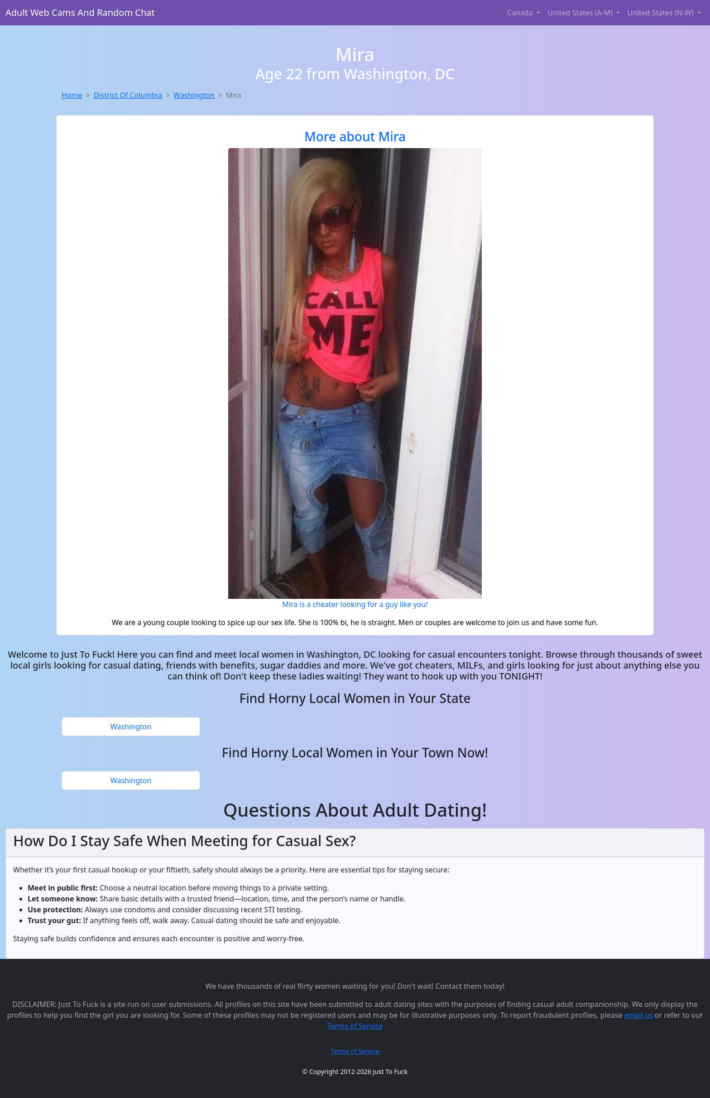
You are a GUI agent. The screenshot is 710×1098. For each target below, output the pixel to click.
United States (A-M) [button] (580, 13)
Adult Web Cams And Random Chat (80, 12)
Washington (193, 95)
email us (638, 1015)
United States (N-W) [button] (661, 13)
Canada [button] (521, 13)
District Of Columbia (128, 95)
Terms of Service (355, 1026)
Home (72, 95)
